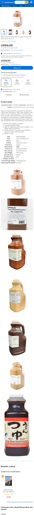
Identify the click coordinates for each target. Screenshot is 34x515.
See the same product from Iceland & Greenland (20, 502)
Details (14, 91)
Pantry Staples (30, 107)
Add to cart (17, 68)
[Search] (27, 2)
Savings (21, 6)
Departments (6, 6)
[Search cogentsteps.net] (20, 2)
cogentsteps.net (17, 53)
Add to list (8, 94)
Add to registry (24, 94)
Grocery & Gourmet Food (19, 107)
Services (15, 6)
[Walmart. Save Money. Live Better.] (7, 2)
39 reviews (13, 41)
